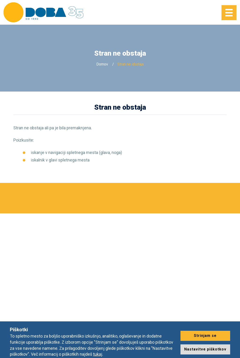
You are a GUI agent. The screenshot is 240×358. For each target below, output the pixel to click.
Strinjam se (205, 335)
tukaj (97, 354)
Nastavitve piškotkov (205, 349)
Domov (102, 64)
